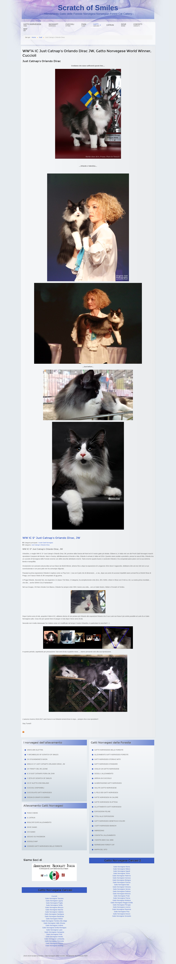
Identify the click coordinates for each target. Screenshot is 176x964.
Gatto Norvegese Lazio (54, 930)
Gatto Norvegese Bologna (122, 880)
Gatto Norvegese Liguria (54, 901)
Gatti (96, 25)
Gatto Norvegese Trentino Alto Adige (54, 921)
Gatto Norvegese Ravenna (121, 909)
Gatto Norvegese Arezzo (121, 914)
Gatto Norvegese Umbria (54, 925)
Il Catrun (31, 818)
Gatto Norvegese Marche (54, 910)
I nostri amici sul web (103, 840)
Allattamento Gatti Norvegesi (107, 807)
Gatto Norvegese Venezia (122, 887)
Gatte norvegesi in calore (106, 797)
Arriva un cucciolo (102, 778)
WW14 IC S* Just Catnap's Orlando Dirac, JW (46, 764)
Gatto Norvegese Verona (121, 889)
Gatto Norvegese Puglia (54, 903)
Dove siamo (32, 827)
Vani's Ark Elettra (35, 750)
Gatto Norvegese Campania (54, 932)
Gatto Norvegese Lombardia (54, 939)
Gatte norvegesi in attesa (106, 802)
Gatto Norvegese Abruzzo (54, 907)
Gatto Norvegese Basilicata (54, 916)
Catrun (110, 25)
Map (25, 29)
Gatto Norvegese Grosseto (121, 916)
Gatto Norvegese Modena (122, 900)
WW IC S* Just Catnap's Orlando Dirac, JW (51, 537)
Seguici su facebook (36, 837)
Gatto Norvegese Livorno (121, 907)
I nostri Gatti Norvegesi (45, 542)
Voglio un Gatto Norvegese (106, 769)
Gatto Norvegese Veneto (54, 937)
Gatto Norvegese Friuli (54, 934)
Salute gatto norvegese (105, 788)
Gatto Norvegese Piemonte (54, 941)
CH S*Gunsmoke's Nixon (37, 759)
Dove (123, 25)
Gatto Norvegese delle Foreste (108, 750)
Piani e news (32, 813)
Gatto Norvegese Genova (122, 878)
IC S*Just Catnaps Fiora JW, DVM (41, 773)
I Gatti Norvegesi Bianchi (105, 826)
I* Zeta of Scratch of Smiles (39, 778)
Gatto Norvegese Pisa (121, 911)
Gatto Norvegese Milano (121, 869)
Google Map (32, 841)
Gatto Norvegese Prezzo (54, 943)
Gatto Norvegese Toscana (54, 898)
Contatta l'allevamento (105, 835)
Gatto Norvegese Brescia (121, 894)
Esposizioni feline (102, 811)
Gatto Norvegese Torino (121, 873)
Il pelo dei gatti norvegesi (106, 792)
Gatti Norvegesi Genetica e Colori (109, 821)
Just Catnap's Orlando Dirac (40, 545)
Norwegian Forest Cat (104, 845)
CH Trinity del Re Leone (37, 769)
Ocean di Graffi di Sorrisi (38, 797)
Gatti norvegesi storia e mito (107, 759)
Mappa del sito (100, 849)
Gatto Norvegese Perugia (122, 905)
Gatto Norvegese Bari (121, 885)
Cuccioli (70, 25)
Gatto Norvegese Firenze (121, 882)
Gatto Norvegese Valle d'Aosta (54, 923)
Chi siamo (31, 832)
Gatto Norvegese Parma (121, 898)
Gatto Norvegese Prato (122, 896)
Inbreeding (99, 830)
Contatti (137, 25)
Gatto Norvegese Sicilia (54, 905)
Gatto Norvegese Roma (121, 867)
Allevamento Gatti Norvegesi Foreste (111, 754)
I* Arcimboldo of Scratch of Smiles (42, 754)
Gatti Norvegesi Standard (106, 764)
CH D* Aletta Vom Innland (38, 783)
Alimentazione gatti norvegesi (108, 783)
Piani (83, 25)
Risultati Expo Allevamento (39, 822)
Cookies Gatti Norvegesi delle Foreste (44, 846)
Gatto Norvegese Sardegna (54, 914)
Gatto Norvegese (32, 25)
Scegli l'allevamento (103, 773)
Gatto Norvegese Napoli (121, 871)
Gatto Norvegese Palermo (122, 876)
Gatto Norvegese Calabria (54, 912)
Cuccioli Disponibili (35, 788)
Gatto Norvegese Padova (121, 891)
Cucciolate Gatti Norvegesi (39, 792)
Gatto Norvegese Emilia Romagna (54, 928)
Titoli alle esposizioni (104, 816)
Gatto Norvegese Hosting (54, 945)
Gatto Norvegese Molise (54, 919)
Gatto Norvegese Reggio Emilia (122, 903)
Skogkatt (53, 25)
